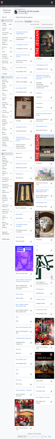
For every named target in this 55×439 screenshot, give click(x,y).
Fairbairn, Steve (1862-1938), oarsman (7, 105)
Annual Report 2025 (21, 67)
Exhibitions (39, 93)
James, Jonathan (7, 128)
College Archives (7, 24)
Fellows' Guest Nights (21, 78)
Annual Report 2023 (41, 202)
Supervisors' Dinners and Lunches (23, 55)
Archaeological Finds (7, 33)
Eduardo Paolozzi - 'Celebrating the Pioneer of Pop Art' (23, 138)
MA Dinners (19, 153)
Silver (7, 52)
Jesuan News (19, 214)
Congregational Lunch (42, 65)
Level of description (6, 233)
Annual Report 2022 (41, 309)
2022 (17, 317)
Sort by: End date (35, 24)
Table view (36, 21)
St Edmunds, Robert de (7, 205)
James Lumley (19, 294)
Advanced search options (24, 17)
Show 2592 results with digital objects (43, 27)
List (37, 246)
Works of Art (7, 48)
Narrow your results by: (7, 11)
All (2, 20)
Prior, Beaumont (7, 116)
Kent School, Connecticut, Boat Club (7, 179)
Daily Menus (39, 103)
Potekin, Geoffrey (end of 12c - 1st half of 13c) (7, 198)
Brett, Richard (7, 133)
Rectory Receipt (20, 237)
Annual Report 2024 (21, 88)
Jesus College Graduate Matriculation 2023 (42, 190)
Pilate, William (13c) (7, 191)
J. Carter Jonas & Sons (7, 111)
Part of (4, 17)
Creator (4, 74)
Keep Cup (18, 349)
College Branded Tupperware (24, 338)
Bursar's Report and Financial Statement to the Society (24, 280)
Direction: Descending (47, 24)
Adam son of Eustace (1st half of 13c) (7, 211)
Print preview (19, 21)
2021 (17, 370)
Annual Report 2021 (21, 359)
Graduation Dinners (21, 127)
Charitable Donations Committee (21, 225)
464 (45, 436)
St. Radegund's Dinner (22, 44)
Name (4, 150)
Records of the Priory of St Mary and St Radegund (7, 41)
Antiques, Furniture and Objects (7, 56)
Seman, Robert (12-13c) (7, 173)
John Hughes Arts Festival (43, 397)
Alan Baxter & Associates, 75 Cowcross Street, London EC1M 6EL (7, 141)
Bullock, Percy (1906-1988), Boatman (7, 224)
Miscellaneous (40, 289)
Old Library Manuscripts (7, 62)
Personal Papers (7, 29)
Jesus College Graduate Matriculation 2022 (22, 305)
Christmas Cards (40, 387)
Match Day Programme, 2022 (24, 327)
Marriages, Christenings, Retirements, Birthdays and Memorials (43, 76)
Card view (28, 21)
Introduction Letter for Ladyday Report (22, 32)
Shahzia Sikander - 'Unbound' (24, 390)
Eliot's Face (19, 380)
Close (23, 9)
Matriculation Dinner (41, 126)
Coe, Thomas (7, 94)
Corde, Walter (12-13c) (7, 217)
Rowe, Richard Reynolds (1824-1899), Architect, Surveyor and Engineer (7, 162)
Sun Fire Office (7, 98)
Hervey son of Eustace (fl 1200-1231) (7, 185)
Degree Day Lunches (21, 163)
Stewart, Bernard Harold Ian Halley (7, 122)
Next (49, 436)
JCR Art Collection (7, 68)
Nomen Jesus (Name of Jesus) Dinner (44, 114)
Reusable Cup (19, 174)
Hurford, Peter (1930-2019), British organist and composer (7, 85)
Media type (5, 239)
